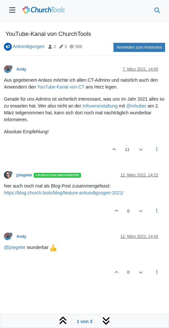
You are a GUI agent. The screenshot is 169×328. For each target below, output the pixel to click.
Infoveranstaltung (99, 105)
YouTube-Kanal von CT (60, 87)
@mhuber (136, 105)
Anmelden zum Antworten (139, 47)
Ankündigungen (28, 46)
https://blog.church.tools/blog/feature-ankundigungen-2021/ (64, 192)
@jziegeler (14, 247)
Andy (21, 69)
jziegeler (24, 175)
